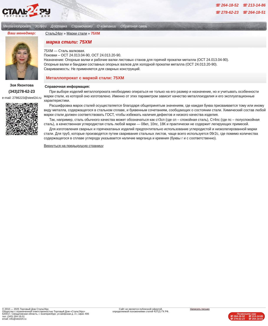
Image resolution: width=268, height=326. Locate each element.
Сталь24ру (54, 33)
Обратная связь (133, 26)
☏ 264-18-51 (254, 12)
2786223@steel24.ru (26, 98)
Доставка (59, 26)
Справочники (82, 26)
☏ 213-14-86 (254, 5)
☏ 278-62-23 (227, 12)
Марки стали (77, 33)
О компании (106, 26)
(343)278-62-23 (21, 91)
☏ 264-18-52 (227, 5)
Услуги (40, 26)
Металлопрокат (17, 26)
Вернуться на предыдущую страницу (73, 146)
